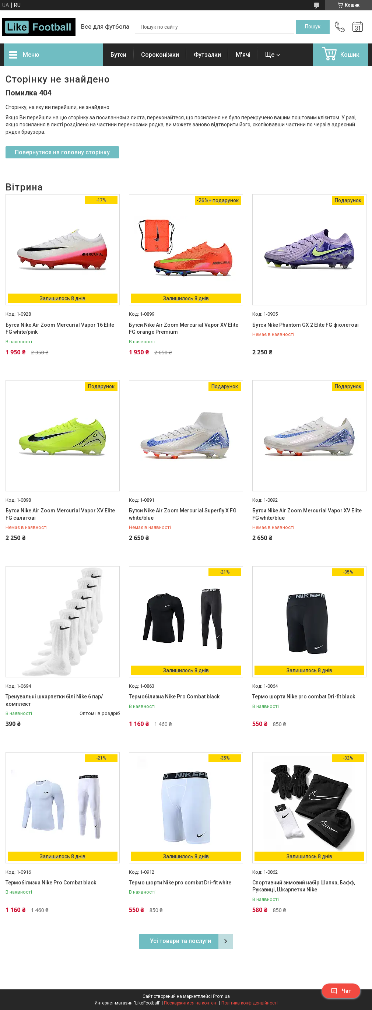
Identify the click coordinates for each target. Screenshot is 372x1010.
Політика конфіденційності (249, 1003)
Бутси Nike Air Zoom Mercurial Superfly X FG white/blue (182, 514)
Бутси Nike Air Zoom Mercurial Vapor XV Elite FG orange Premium (183, 328)
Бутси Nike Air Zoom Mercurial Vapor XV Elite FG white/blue (307, 514)
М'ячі (243, 54)
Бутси (118, 54)
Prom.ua (221, 996)
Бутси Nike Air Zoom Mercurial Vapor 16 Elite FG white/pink (60, 328)
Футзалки (207, 54)
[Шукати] (313, 27)
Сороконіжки (160, 54)
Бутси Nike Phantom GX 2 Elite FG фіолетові (305, 325)
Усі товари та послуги (180, 940)
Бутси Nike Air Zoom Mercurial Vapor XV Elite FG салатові (60, 514)
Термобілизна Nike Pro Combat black (174, 696)
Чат (341, 991)
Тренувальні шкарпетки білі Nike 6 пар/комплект (54, 700)
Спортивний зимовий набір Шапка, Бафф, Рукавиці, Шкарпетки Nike (303, 886)
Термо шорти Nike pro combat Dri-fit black (303, 696)
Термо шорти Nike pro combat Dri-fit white (180, 882)
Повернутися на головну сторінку (62, 152)
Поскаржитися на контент (191, 1003)
